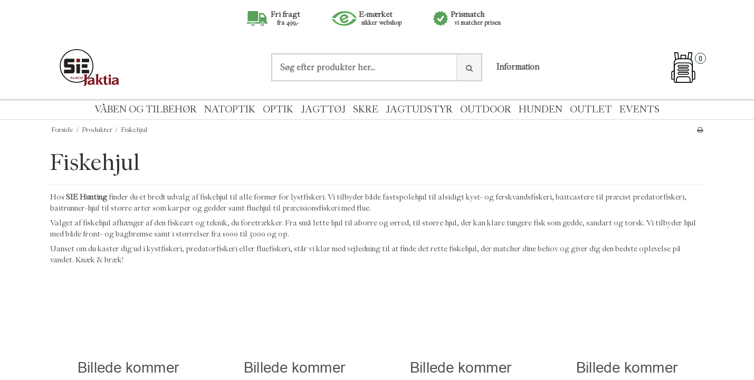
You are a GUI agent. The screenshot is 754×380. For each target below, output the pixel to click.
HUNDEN (540, 109)
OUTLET (591, 109)
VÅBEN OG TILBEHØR (145, 109)
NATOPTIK (229, 109)
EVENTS (639, 109)
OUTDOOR (485, 109)
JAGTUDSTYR (419, 109)
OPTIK (278, 109)
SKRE (365, 109)
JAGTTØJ (323, 109)
